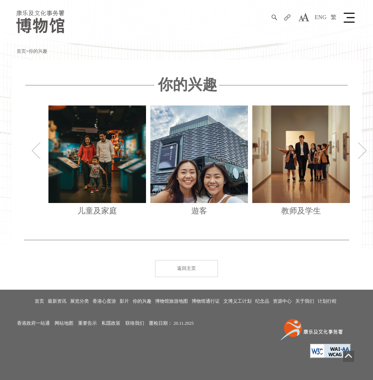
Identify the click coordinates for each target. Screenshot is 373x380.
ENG (321, 17)
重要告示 (87, 323)
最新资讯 (57, 301)
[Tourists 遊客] (199, 162)
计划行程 (327, 301)
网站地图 (64, 323)
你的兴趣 (38, 51)
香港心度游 (104, 301)
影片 (124, 301)
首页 (21, 51)
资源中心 (282, 301)
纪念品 (262, 301)
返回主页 (186, 268)
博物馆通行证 (206, 301)
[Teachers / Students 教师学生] (301, 162)
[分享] (287, 17)
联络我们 (134, 323)
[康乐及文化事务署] (313, 329)
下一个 (362, 150)
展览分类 (79, 301)
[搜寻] (274, 17)
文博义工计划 (237, 301)
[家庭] (97, 162)
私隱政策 (111, 323)
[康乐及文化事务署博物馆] (40, 21)
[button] (350, 17)
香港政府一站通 (33, 323)
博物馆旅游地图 (171, 301)
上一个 (35, 150)
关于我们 (304, 301)
